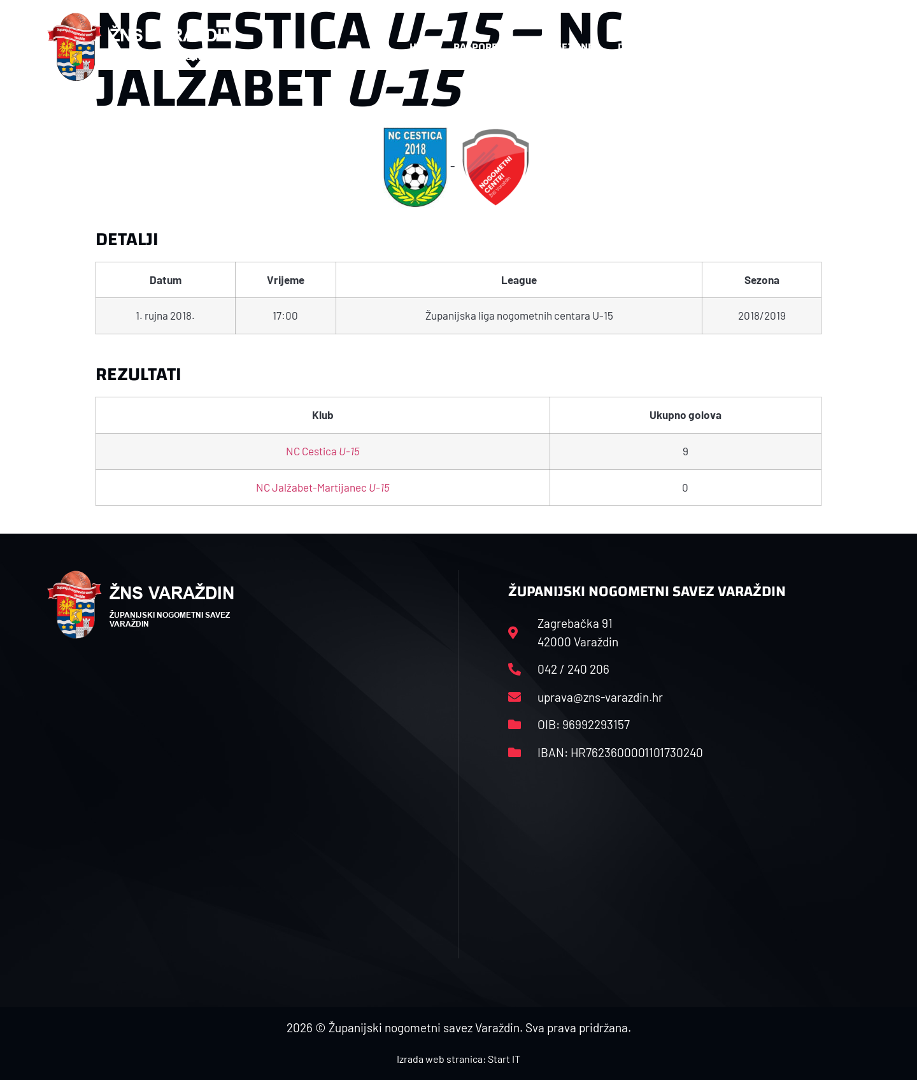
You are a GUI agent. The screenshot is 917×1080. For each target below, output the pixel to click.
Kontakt (730, 47)
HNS (419, 47)
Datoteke (648, 47)
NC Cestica (323, 450)
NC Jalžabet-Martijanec (323, 487)
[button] (844, 47)
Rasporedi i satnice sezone (523, 47)
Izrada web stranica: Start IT (458, 1059)
